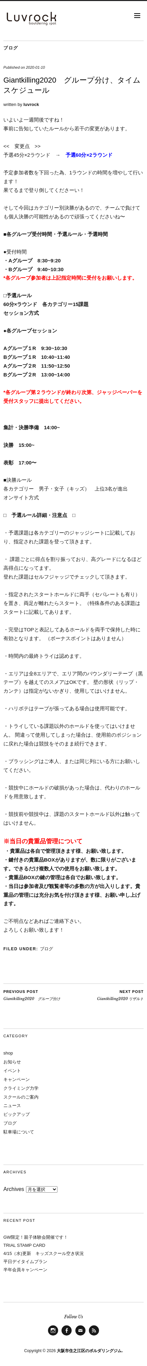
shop (8, 1053)
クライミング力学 (21, 1088)
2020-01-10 (35, 67)
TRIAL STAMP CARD (24, 1245)
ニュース (12, 1105)
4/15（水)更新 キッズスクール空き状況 (43, 1253)
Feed (94, 1335)
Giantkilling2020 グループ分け (31, 995)
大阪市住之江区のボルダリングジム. (90, 1350)
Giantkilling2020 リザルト (120, 995)
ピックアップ (16, 1114)
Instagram (53, 1335)
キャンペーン (16, 1079)
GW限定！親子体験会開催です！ (35, 1237)
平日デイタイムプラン (25, 1261)
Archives (13, 1189)
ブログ (10, 47)
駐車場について (18, 1131)
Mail (80, 1335)
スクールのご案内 (21, 1097)
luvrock (31, 104)
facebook (67, 1335)
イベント (12, 1070)
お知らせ (12, 1061)
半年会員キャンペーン (25, 1269)
